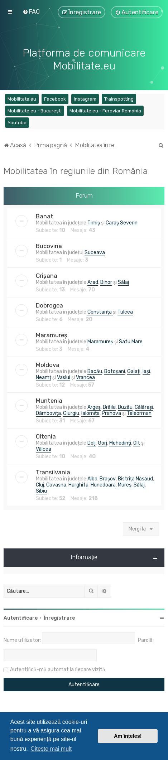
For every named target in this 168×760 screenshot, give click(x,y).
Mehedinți (120, 443)
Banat (44, 215)
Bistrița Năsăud (135, 478)
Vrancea (85, 377)
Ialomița (90, 413)
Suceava (95, 252)
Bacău (94, 371)
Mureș (124, 484)
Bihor (106, 282)
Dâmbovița (48, 413)
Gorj (102, 443)
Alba (92, 478)
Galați (133, 371)
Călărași (144, 407)
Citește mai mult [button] (51, 749)
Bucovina (49, 245)
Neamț (43, 377)
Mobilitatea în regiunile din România (76, 170)
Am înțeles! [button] (128, 736)
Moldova (47, 364)
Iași (146, 371)
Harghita (78, 484)
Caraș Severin (122, 222)
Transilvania (53, 471)
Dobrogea (49, 305)
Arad (92, 282)
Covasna (56, 484)
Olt (136, 443)
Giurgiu (71, 413)
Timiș (93, 222)
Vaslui (63, 377)
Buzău (125, 407)
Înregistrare (59, 618)
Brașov (108, 478)
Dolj (91, 443)
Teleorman (139, 413)
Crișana (46, 275)
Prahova (111, 413)
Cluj (40, 484)
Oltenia (46, 436)
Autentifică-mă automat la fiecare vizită (57, 669)
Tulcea (125, 312)
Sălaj (123, 282)
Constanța (100, 312)
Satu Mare (131, 341)
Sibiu (41, 491)
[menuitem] (31, 11)
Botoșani (114, 371)
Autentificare (21, 618)
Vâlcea (43, 449)
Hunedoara (103, 484)
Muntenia (49, 400)
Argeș (94, 407)
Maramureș (51, 334)
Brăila (109, 407)
